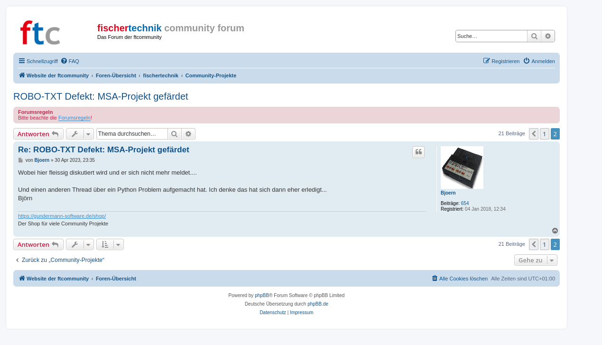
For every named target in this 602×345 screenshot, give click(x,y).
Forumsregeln (74, 118)
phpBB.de (317, 304)
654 (465, 203)
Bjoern (448, 193)
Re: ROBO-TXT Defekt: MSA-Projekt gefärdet (103, 149)
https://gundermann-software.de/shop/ (62, 216)
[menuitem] (69, 61)
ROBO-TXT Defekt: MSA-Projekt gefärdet (100, 96)
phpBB (262, 295)
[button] (533, 134)
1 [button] (544, 134)
